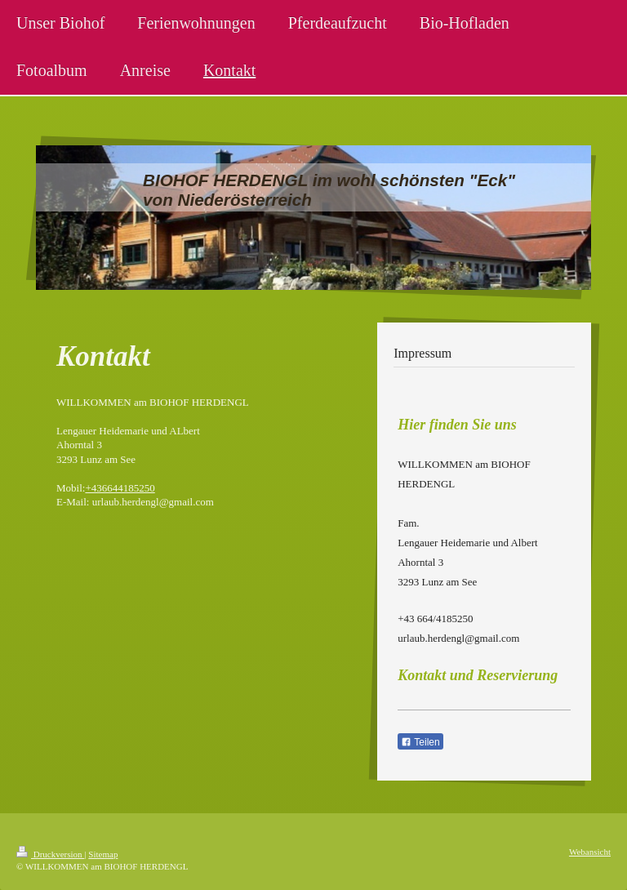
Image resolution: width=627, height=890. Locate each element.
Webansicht (590, 852)
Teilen (420, 742)
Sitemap (103, 854)
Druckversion (50, 854)
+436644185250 (119, 488)
